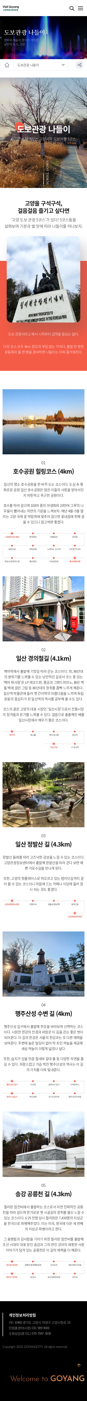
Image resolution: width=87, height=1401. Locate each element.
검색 (72, 8)
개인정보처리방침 (22, 1315)
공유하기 (80, 65)
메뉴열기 (80, 8)
